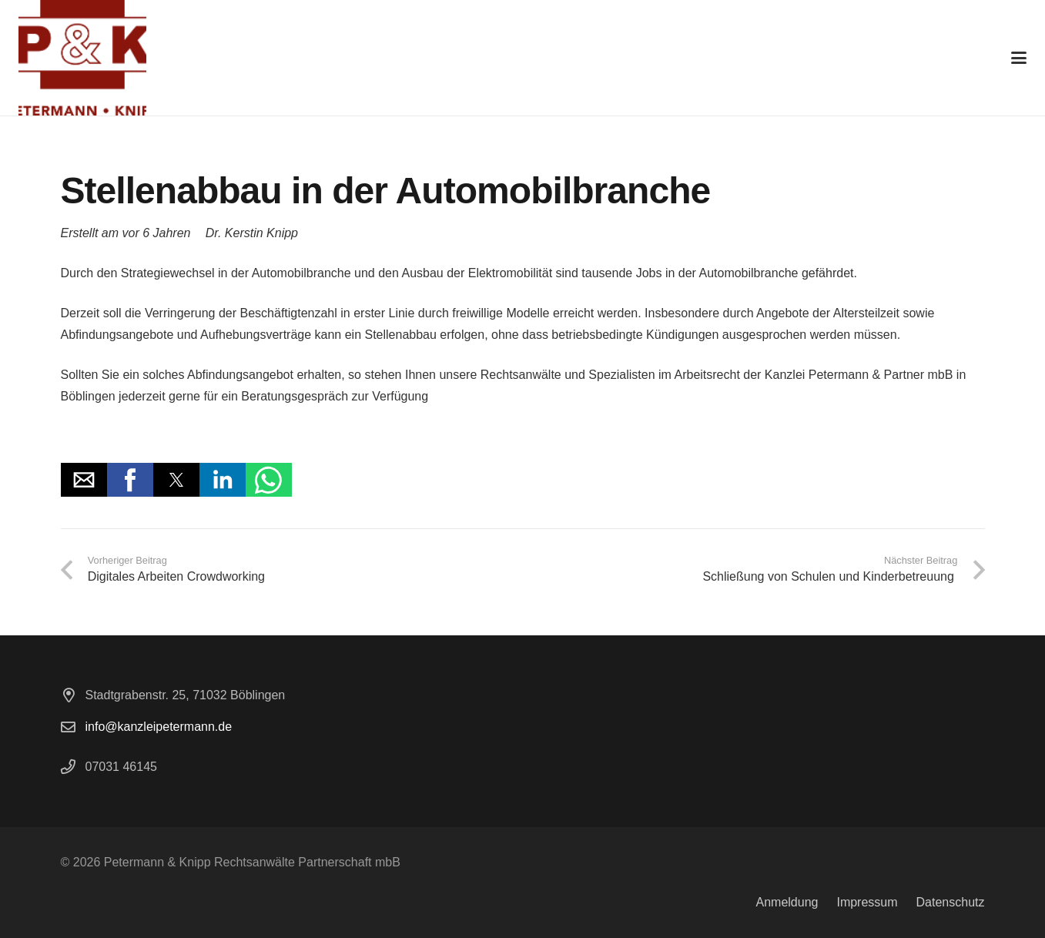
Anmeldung (786, 902)
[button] (1019, 57)
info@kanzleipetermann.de (159, 726)
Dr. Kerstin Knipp (252, 233)
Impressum (866, 902)
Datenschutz (950, 902)
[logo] (82, 58)
